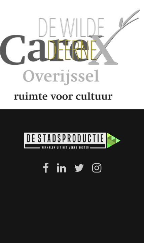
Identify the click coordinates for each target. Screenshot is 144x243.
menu (72, 69)
